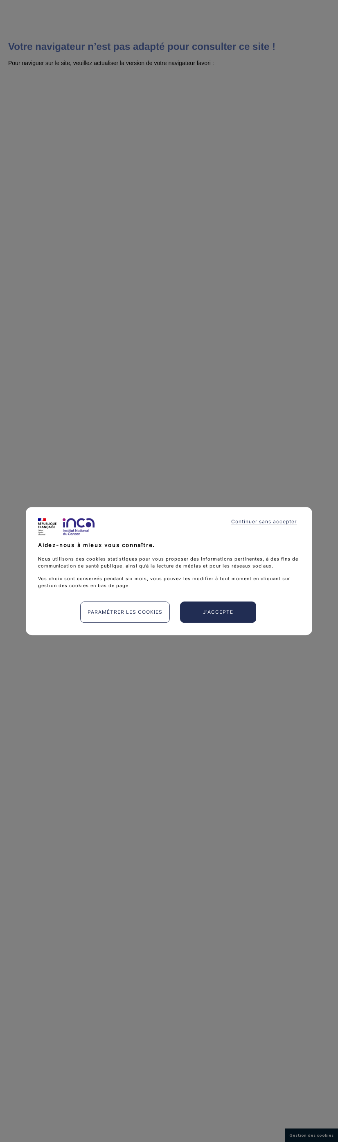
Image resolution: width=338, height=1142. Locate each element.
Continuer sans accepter (264, 521)
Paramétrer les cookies (125, 612)
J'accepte (218, 612)
